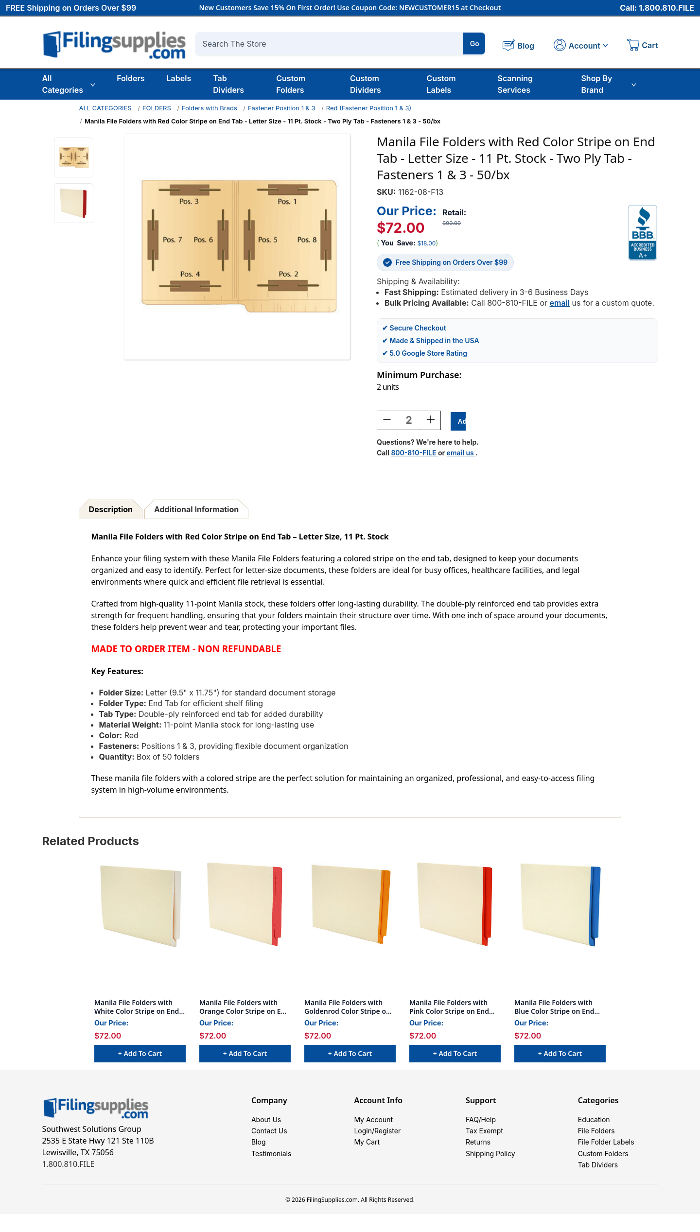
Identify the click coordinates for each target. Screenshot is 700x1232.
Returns (478, 1151)
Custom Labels (441, 84)
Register (387, 1137)
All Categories (68, 84)
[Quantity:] (409, 422)
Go (474, 43)
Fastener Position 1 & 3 (281, 108)
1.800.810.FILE (68, 1165)
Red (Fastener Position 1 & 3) (368, 108)
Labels (179, 78)
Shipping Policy (490, 1166)
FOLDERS (156, 108)
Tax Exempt (484, 1137)
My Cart (367, 1151)
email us (461, 454)
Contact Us (269, 1137)
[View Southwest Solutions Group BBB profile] (642, 232)
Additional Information (196, 511)
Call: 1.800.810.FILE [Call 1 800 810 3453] (657, 8)
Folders (130, 78)
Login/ (364, 1137)
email (560, 303)
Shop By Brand (608, 84)
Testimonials (271, 1166)
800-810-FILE (414, 454)
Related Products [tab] (90, 842)
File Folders (596, 1137)
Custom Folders (290, 84)
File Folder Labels (606, 1151)
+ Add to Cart (140, 1054)
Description (111, 511)
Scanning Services (515, 84)
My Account (373, 1122)
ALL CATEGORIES (105, 108)
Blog (258, 1151)
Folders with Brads (209, 108)
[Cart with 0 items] (642, 46)
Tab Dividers (228, 84)
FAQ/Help (481, 1122)
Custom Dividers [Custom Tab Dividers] (365, 84)
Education (594, 1122)
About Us (266, 1122)
